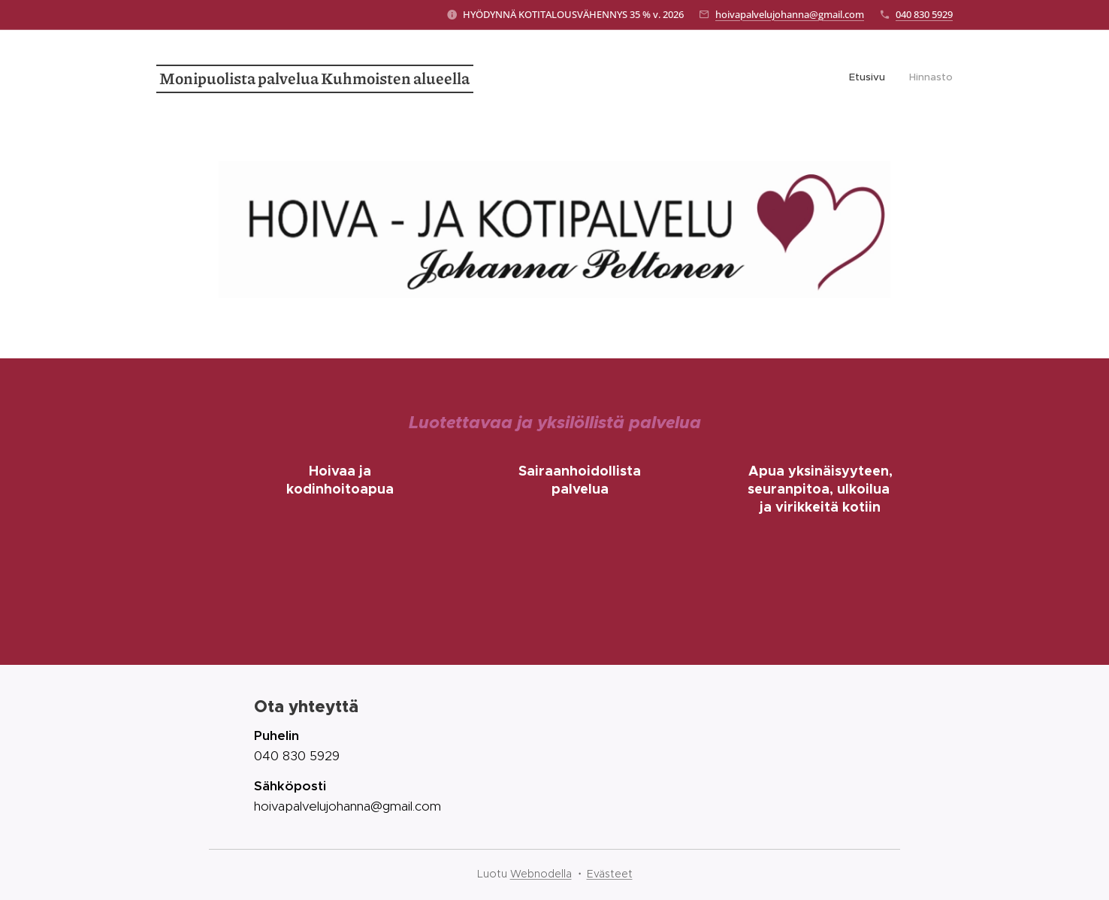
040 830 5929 (924, 14)
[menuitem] (933, 79)
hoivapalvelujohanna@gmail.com (789, 14)
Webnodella (541, 873)
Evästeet (610, 873)
